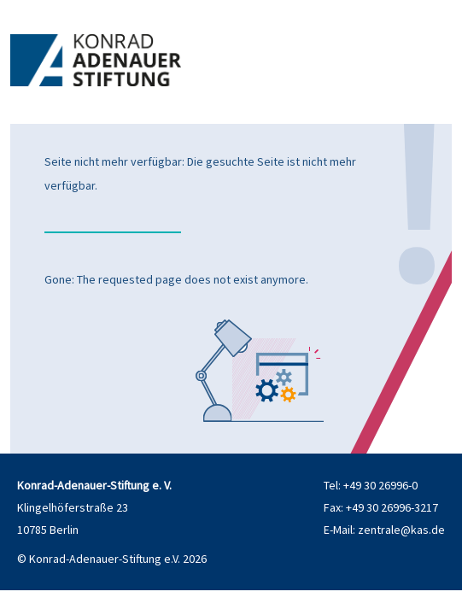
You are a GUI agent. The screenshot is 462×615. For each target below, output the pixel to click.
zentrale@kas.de (401, 529)
